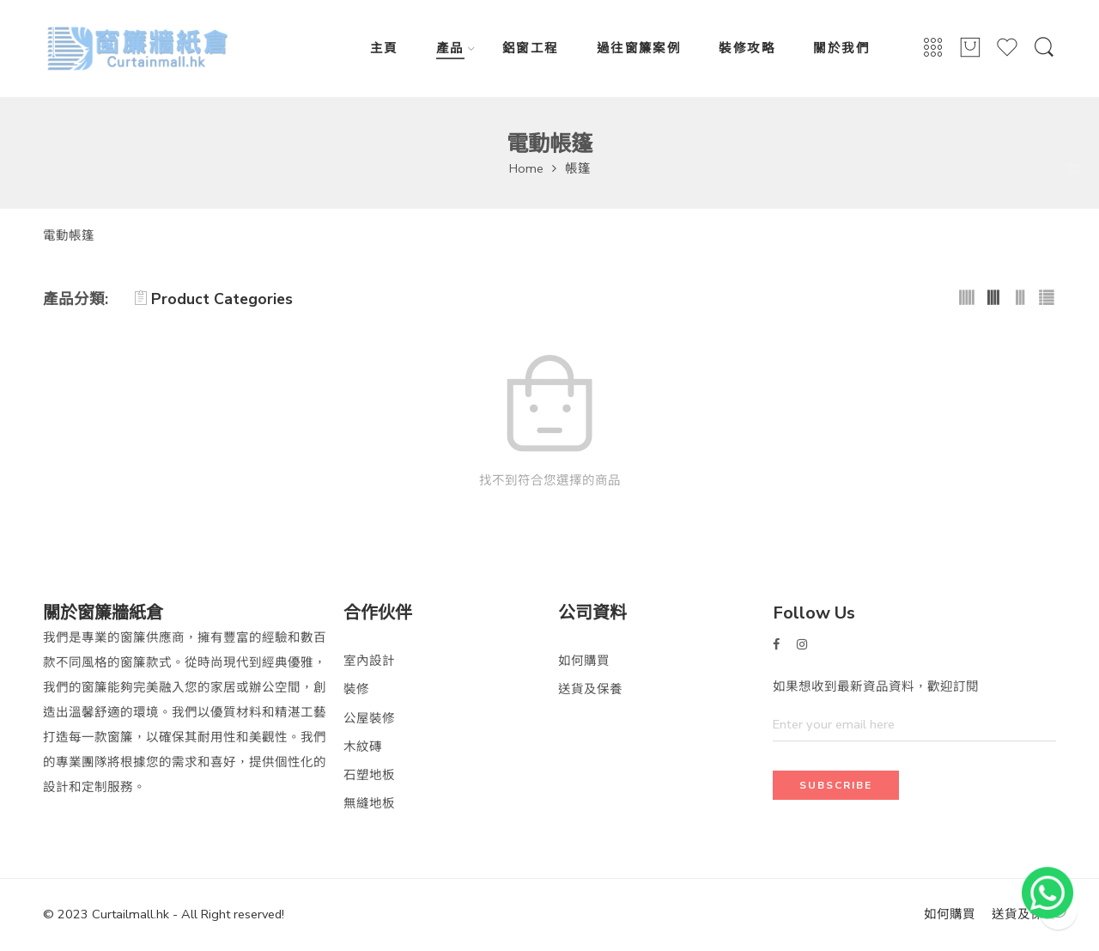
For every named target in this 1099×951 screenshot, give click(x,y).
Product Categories (213, 299)
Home (526, 168)
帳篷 (578, 168)
